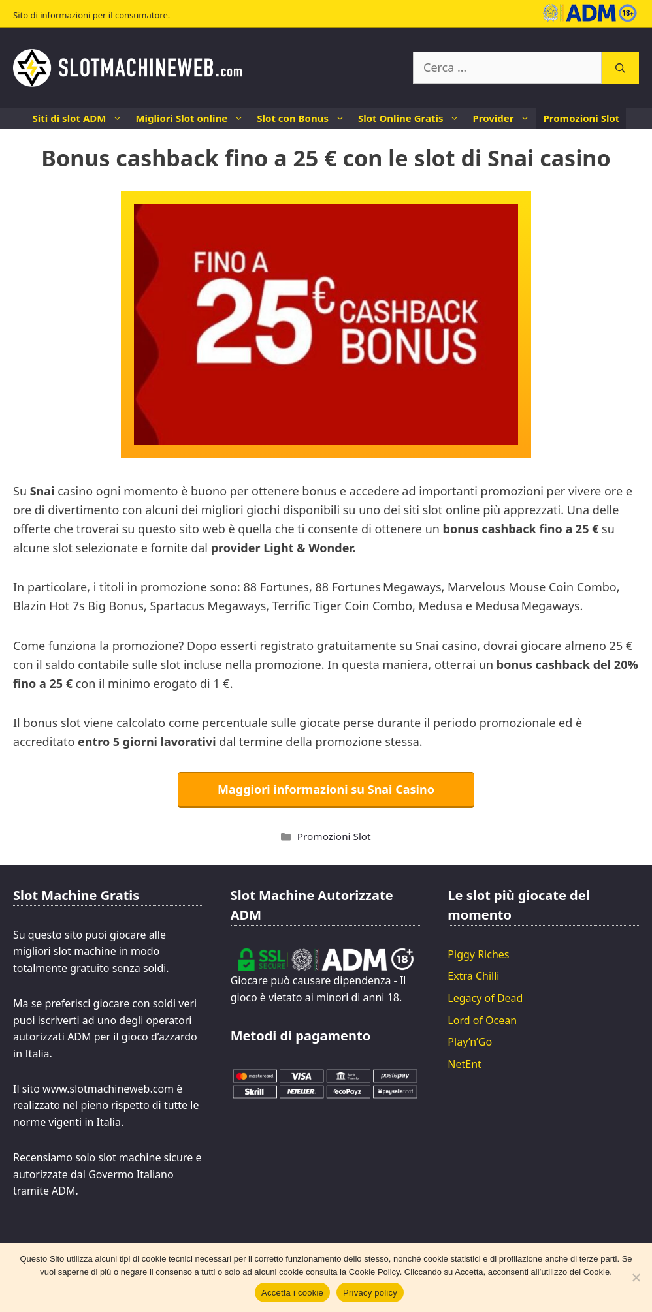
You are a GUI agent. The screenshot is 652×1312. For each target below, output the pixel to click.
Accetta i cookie (292, 1293)
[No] (635, 1277)
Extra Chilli (473, 976)
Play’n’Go (470, 1042)
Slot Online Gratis (412, 118)
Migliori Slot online (192, 118)
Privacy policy (370, 1293)
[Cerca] (620, 68)
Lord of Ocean (482, 1020)
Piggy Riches (478, 954)
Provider (504, 118)
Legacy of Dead (485, 998)
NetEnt (464, 1064)
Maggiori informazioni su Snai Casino (326, 789)
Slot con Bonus (304, 118)
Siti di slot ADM (81, 118)
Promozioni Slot (581, 118)
